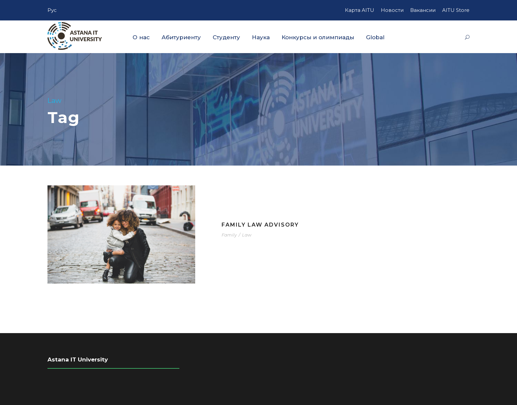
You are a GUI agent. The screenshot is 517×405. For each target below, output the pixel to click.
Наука (261, 37)
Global (375, 37)
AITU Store (456, 10)
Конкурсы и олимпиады (318, 37)
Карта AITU (359, 10)
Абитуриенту (181, 37)
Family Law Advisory (260, 225)
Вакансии (423, 10)
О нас (141, 37)
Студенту (226, 37)
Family (229, 234)
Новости (392, 10)
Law (246, 234)
